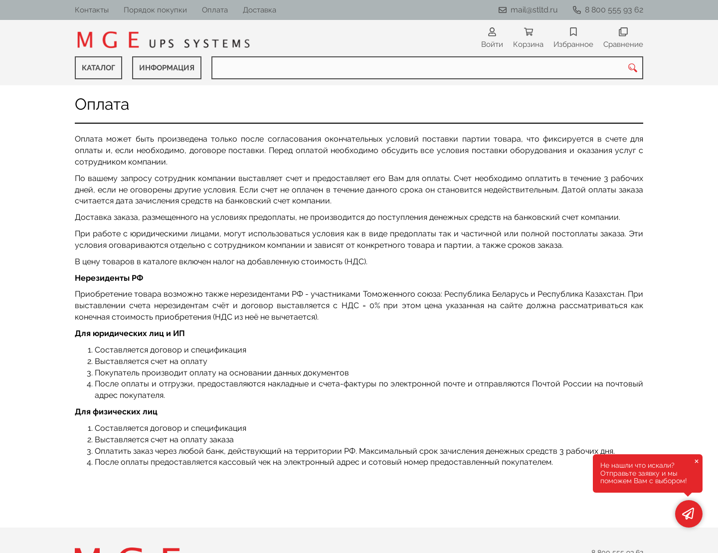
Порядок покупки (155, 9)
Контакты (92, 9)
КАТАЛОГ (98, 67)
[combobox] (427, 67)
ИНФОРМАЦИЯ (166, 67)
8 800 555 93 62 (614, 9)
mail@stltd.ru (534, 9)
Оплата (215, 9)
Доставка (259, 9)
